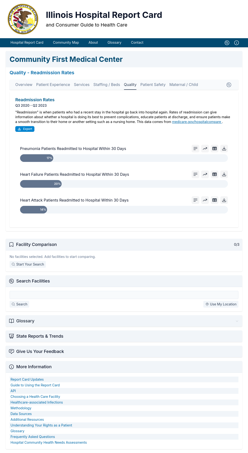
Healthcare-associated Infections (37, 402)
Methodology (21, 408)
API (13, 391)
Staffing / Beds (106, 84)
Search (19, 304)
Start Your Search (27, 264)
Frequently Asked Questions (33, 437)
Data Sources (21, 414)
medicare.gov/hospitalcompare (197, 122)
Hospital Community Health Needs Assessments (49, 442)
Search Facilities (33, 280)
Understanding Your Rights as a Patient (41, 425)
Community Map (66, 42)
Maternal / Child (183, 84)
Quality (130, 84)
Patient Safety (152, 84)
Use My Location (221, 304)
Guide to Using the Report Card (35, 385)
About (93, 42)
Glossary (114, 42)
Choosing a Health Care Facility (35, 396)
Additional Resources (27, 419)
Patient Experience (53, 84)
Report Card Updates (27, 379)
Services (82, 84)
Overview (23, 84)
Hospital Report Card (27, 42)
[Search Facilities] (124, 295)
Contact (137, 42)
